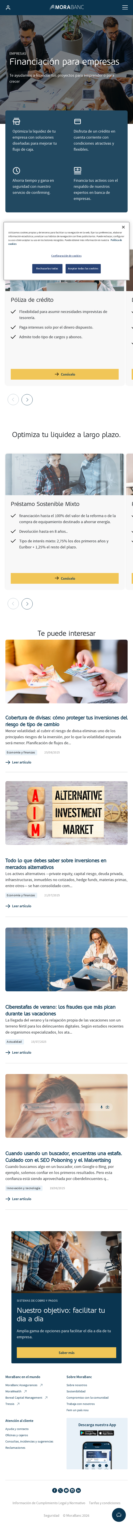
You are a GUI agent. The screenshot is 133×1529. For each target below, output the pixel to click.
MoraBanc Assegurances (24, 1385)
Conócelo (64, 374)
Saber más (67, 1352)
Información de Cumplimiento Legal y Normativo (49, 1503)
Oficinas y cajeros (16, 1435)
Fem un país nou (77, 1410)
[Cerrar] (123, 227)
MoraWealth (16, 1391)
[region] (66, 251)
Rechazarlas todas (47, 268)
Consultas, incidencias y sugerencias (29, 1442)
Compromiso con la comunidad (87, 1398)
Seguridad (51, 1515)
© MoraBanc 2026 (76, 1515)
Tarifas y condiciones (104, 1503)
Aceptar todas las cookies (83, 268)
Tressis (12, 1404)
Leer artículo (18, 762)
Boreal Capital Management (26, 1398)
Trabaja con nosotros (80, 1404)
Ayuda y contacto (17, 1429)
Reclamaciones (15, 1448)
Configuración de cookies (66, 255)
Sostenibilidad (76, 1391)
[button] (27, 399)
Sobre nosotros (76, 1385)
